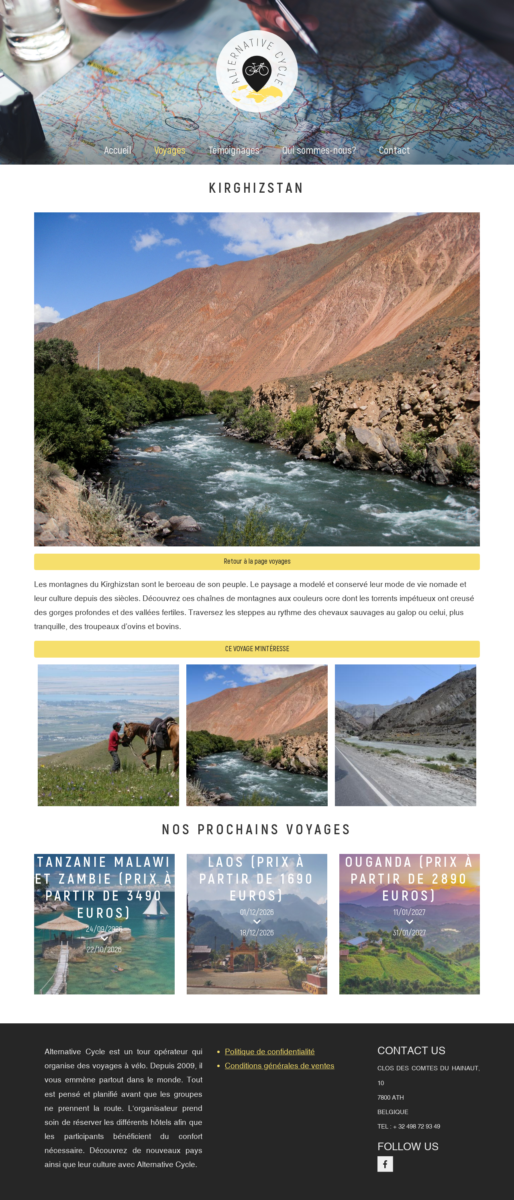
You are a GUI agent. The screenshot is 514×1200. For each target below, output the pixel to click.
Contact (394, 150)
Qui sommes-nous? (319, 150)
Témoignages (233, 150)
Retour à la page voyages (257, 561)
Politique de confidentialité (270, 1051)
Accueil (117, 150)
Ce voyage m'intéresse (257, 649)
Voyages (170, 150)
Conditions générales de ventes (280, 1065)
